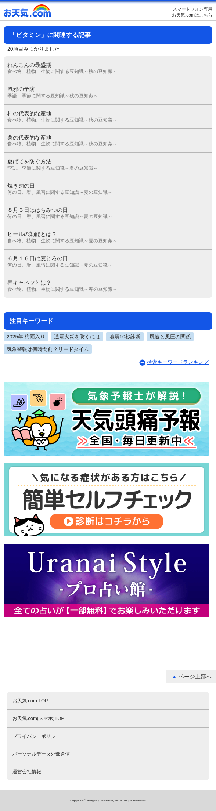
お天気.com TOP (30, 700)
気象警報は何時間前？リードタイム (48, 349)
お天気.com (27, 12)
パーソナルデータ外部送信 (41, 754)
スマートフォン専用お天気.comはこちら (192, 12)
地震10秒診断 (125, 337)
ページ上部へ (195, 676)
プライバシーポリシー (36, 736)
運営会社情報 (26, 771)
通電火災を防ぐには (77, 337)
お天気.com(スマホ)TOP (38, 718)
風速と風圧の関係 (170, 337)
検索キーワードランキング (178, 362)
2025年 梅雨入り (26, 337)
